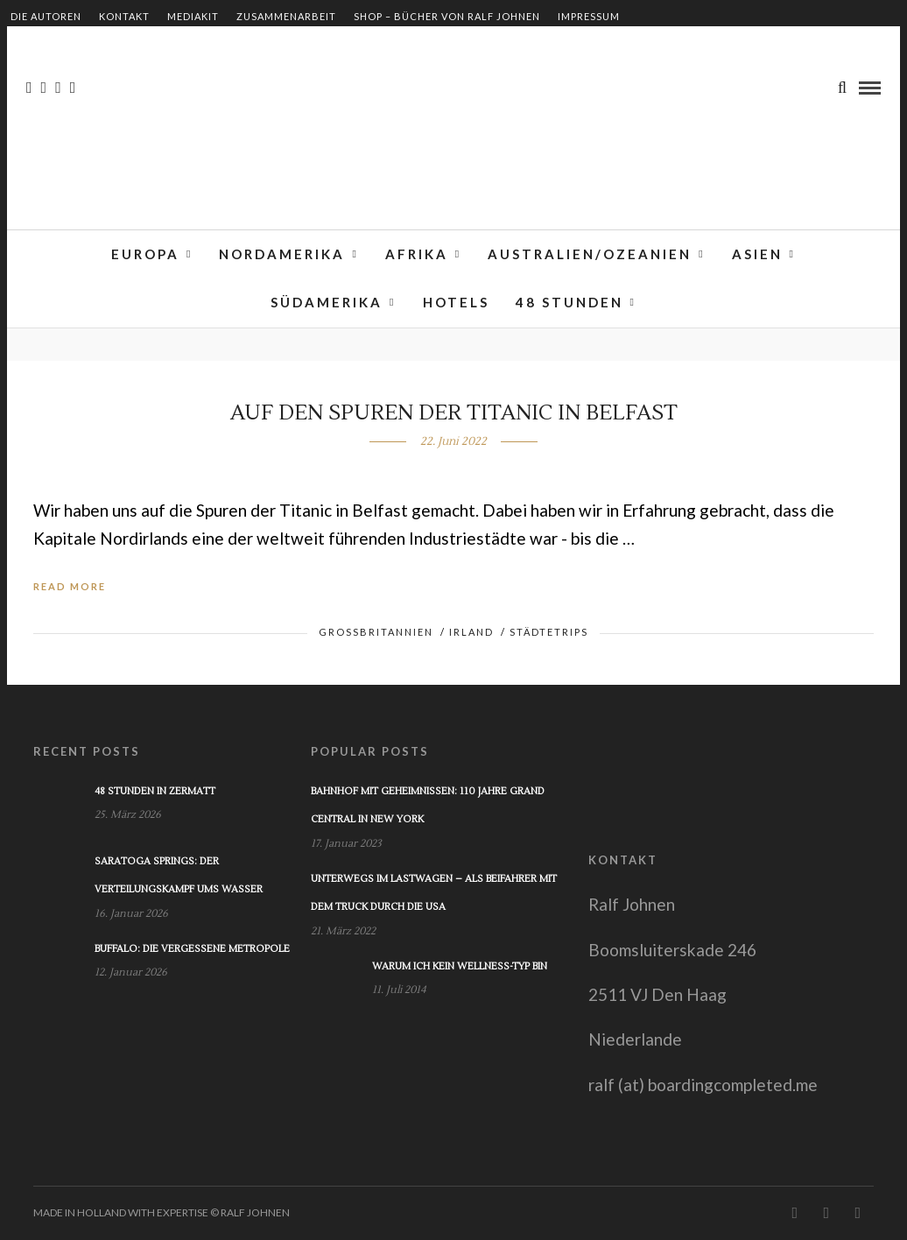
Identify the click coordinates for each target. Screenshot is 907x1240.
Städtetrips (549, 632)
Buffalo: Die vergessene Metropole (192, 948)
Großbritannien (376, 632)
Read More (69, 586)
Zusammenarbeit (286, 16)
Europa (145, 255)
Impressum (589, 16)
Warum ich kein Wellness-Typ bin (459, 966)
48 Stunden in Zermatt (155, 791)
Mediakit (193, 16)
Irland (471, 632)
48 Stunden (569, 304)
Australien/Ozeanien (590, 255)
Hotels (456, 304)
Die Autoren (46, 16)
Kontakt (124, 16)
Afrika (416, 255)
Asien (757, 255)
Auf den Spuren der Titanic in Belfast (454, 412)
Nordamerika (282, 255)
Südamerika (327, 304)
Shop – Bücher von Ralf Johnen (447, 16)
